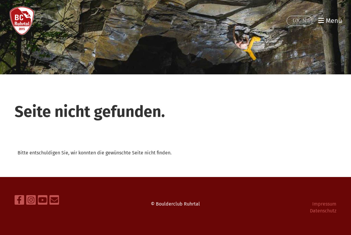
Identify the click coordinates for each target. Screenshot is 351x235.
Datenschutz (323, 211)
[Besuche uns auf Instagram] (31, 201)
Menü (330, 21)
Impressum (324, 204)
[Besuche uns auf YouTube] (42, 201)
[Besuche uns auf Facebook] (19, 201)
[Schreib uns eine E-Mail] (54, 201)
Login (299, 20)
